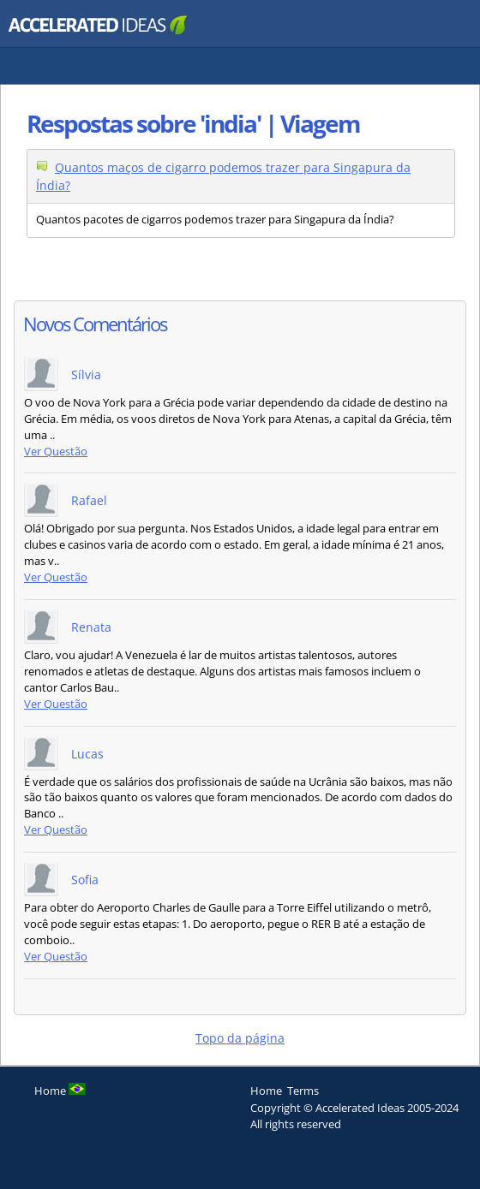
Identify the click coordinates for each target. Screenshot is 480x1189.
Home (266, 1090)
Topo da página (240, 1038)
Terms (303, 1090)
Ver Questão (55, 451)
